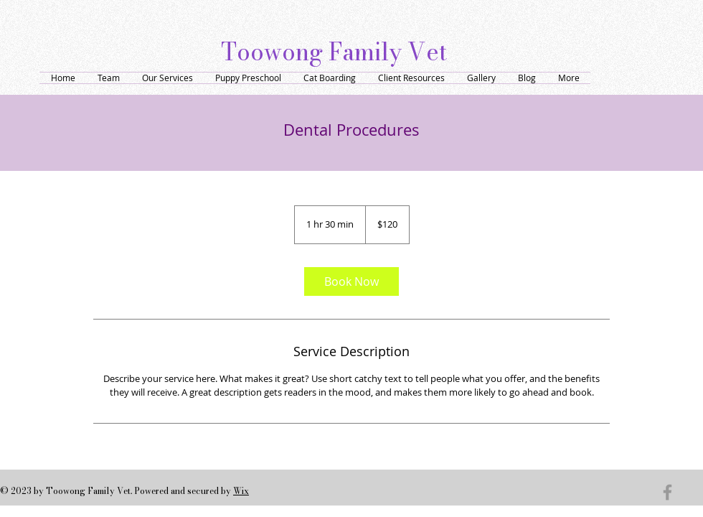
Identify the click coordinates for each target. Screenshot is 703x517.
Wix (241, 491)
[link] (351, 281)
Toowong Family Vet (334, 52)
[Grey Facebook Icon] (667, 492)
